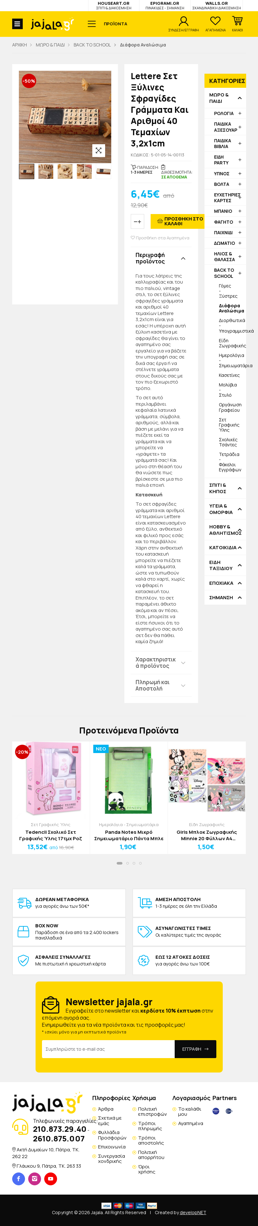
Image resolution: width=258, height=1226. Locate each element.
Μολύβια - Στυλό (228, 390)
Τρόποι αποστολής (151, 1140)
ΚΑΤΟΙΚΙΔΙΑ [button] (223, 547)
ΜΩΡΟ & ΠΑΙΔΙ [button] (219, 98)
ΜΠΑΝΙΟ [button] (223, 211)
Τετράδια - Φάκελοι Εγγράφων (230, 462)
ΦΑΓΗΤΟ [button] (223, 222)
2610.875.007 (59, 1138)
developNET (193, 1212)
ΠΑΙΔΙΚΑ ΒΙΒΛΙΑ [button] (222, 143)
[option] (26, 171)
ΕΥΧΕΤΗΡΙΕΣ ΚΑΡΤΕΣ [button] (227, 197)
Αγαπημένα (190, 1123)
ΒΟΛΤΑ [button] (221, 184)
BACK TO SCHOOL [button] (224, 273)
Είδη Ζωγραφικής (232, 343)
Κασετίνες (229, 375)
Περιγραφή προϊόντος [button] (150, 258)
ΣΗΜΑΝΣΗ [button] (221, 597)
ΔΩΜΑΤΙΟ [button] (224, 243)
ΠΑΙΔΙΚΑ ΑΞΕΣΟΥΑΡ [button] (225, 127)
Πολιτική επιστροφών (152, 1112)
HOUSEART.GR (113, 5)
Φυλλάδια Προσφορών (112, 1135)
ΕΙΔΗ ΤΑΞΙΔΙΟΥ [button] (221, 565)
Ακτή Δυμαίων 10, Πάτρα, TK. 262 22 (45, 1152)
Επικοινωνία (112, 1146)
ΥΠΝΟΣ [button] (221, 173)
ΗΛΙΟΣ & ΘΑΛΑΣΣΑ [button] (224, 256)
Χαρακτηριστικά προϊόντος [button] (156, 662)
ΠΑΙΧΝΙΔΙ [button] (223, 232)
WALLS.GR (216, 5)
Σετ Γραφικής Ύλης (229, 425)
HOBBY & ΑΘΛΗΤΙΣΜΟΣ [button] (225, 530)
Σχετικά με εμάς (110, 1120)
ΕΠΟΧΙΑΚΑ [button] (221, 583)
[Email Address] (108, 1049)
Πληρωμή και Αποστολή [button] (153, 685)
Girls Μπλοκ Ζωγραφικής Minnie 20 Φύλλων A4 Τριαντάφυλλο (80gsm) (207, 835)
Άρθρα (105, 1109)
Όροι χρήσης (146, 1169)
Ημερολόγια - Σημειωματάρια (232, 360)
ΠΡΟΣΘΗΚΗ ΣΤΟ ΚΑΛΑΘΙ (183, 221)
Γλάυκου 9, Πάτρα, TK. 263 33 (49, 1166)
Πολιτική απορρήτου (151, 1155)
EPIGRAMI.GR (165, 5)
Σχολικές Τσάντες (228, 442)
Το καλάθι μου (189, 1112)
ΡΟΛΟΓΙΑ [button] (224, 113)
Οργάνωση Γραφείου (230, 407)
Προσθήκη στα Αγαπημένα (160, 238)
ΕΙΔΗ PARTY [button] (221, 160)
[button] (237, 24)
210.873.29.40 (60, 1128)
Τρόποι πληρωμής (150, 1126)
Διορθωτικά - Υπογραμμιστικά (232, 325)
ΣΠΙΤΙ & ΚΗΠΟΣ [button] (217, 488)
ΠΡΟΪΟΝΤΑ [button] (115, 24)
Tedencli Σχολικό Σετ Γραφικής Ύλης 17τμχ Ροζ (50, 835)
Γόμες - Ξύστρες (228, 291)
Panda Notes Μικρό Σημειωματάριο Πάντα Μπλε (128, 835)
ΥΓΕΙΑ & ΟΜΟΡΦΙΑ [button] (221, 509)
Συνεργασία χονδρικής (111, 1159)
